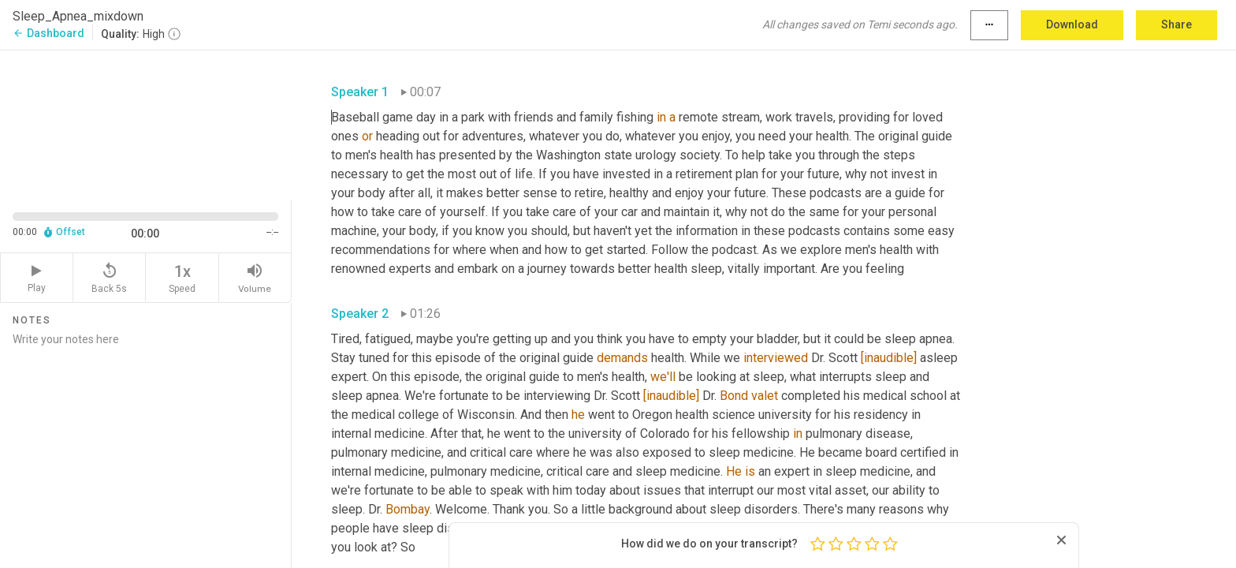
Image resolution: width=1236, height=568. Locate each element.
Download (1072, 24)
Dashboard (48, 33)
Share (1176, 24)
